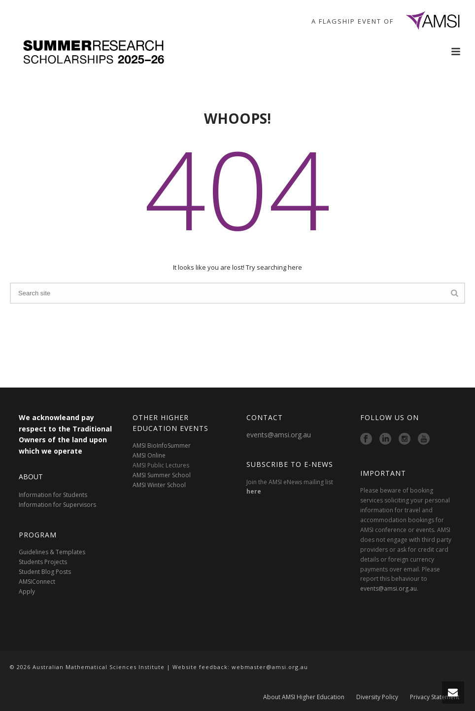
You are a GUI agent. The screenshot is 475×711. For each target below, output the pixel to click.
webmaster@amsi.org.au (270, 667)
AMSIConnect (37, 581)
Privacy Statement (434, 697)
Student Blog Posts (45, 572)
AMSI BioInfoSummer (162, 445)
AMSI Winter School (159, 485)
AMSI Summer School (162, 475)
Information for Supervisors (57, 504)
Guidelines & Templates (52, 552)
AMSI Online (149, 455)
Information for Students (53, 495)
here (253, 491)
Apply (27, 591)
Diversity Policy (377, 697)
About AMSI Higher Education (303, 697)
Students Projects (43, 562)
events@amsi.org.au (278, 434)
